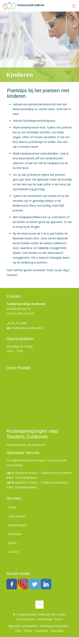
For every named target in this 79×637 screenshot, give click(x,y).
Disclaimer (41, 631)
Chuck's (58, 619)
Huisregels (57, 631)
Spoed (12, 543)
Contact (13, 551)
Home (12, 507)
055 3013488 (18, 323)
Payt (18, 631)
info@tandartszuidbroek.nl (26, 328)
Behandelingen (18, 525)
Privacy (28, 631)
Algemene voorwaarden (23, 626)
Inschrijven (15, 534)
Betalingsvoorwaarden (54, 626)
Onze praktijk (17, 516)
